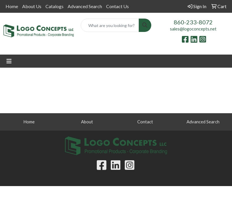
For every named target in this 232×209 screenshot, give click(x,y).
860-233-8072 (193, 22)
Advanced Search (85, 6)
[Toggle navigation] (9, 61)
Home (12, 6)
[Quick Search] (110, 25)
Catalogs (54, 6)
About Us (31, 6)
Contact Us (117, 6)
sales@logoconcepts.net (193, 28)
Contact (145, 121)
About (87, 121)
